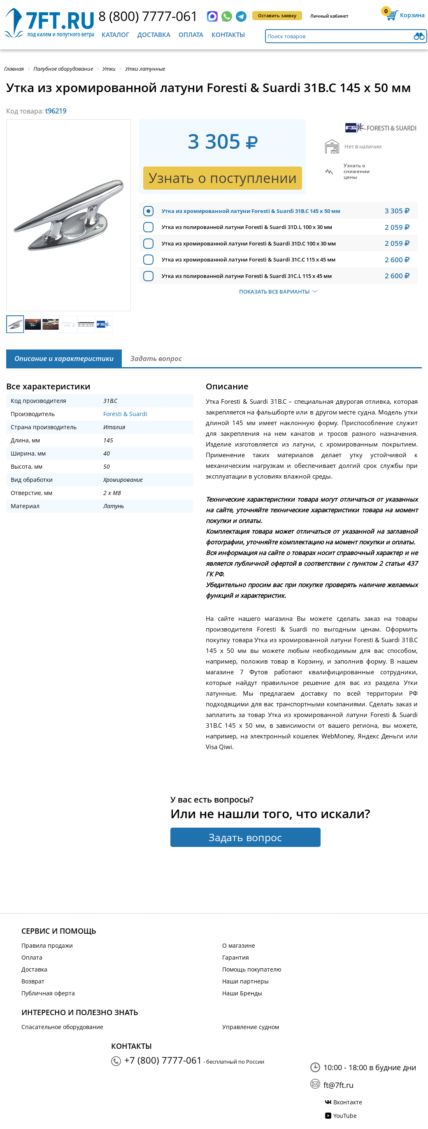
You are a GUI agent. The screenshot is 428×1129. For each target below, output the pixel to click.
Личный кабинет (329, 16)
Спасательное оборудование (62, 1027)
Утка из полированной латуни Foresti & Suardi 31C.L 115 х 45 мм (247, 276)
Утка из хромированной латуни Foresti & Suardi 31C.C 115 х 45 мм (248, 259)
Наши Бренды (242, 993)
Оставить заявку (277, 15)
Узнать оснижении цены (357, 171)
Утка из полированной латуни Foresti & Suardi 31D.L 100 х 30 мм (247, 227)
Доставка (153, 34)
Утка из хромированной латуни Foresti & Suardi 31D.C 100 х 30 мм (249, 243)
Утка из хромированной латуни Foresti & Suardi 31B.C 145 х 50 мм (251, 211)
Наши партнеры (245, 981)
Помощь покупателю (251, 969)
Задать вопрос (245, 837)
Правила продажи (47, 945)
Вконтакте (347, 1102)
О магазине (238, 945)
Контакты (228, 34)
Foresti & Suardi (125, 414)
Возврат (32, 981)
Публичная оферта (48, 993)
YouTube (345, 1116)
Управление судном (250, 1027)
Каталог (115, 34)
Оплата (191, 34)
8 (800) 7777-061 (148, 16)
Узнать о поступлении (223, 178)
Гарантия (235, 957)
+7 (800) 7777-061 (163, 1060)
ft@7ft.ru (338, 1085)
